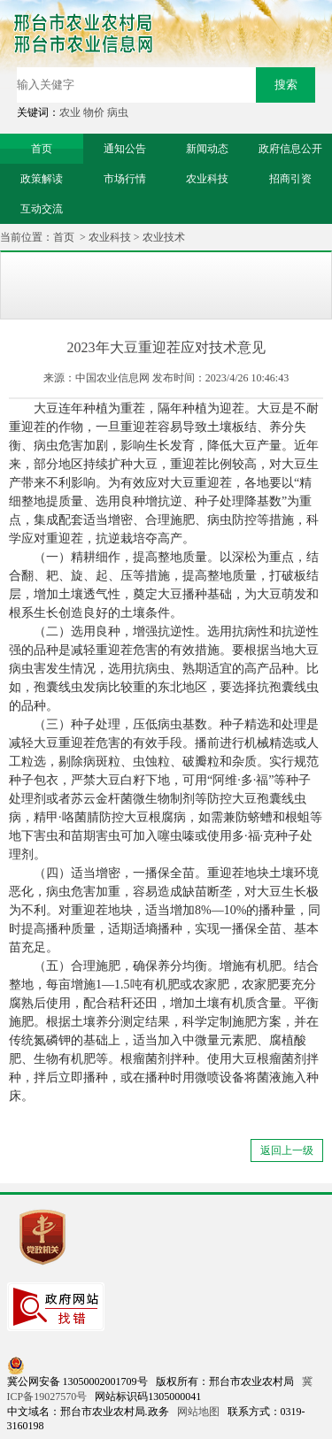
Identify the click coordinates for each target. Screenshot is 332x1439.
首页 (63, 237)
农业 (70, 112)
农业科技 (110, 237)
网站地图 (198, 1411)
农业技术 (164, 237)
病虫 (117, 112)
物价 (93, 112)
